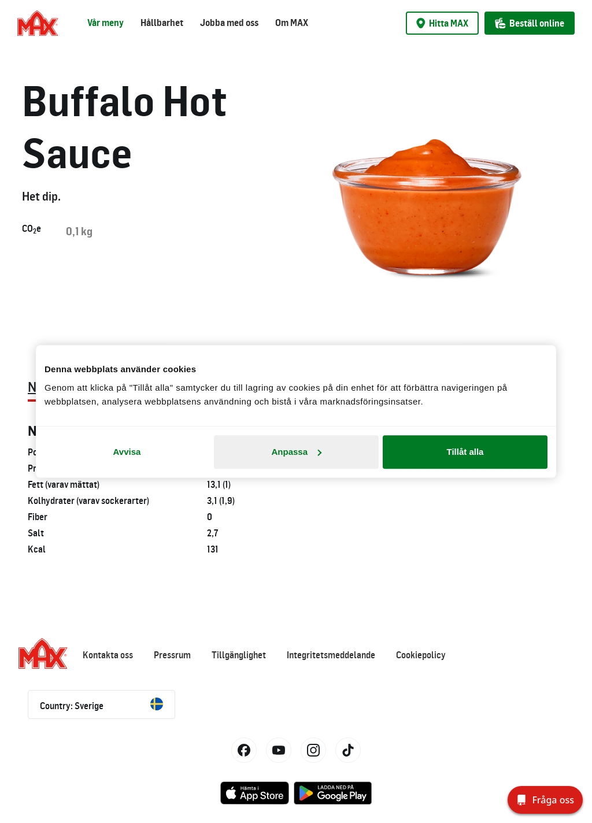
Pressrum (172, 655)
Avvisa (127, 452)
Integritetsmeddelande (331, 655)
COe (31, 229)
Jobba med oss (229, 22)
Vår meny (105, 22)
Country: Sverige (101, 704)
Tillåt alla (465, 452)
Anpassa (296, 452)
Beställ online (529, 23)
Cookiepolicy (421, 655)
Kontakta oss (108, 655)
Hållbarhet (161, 22)
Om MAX (291, 22)
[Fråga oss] (545, 800)
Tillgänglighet (239, 655)
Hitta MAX (442, 23)
